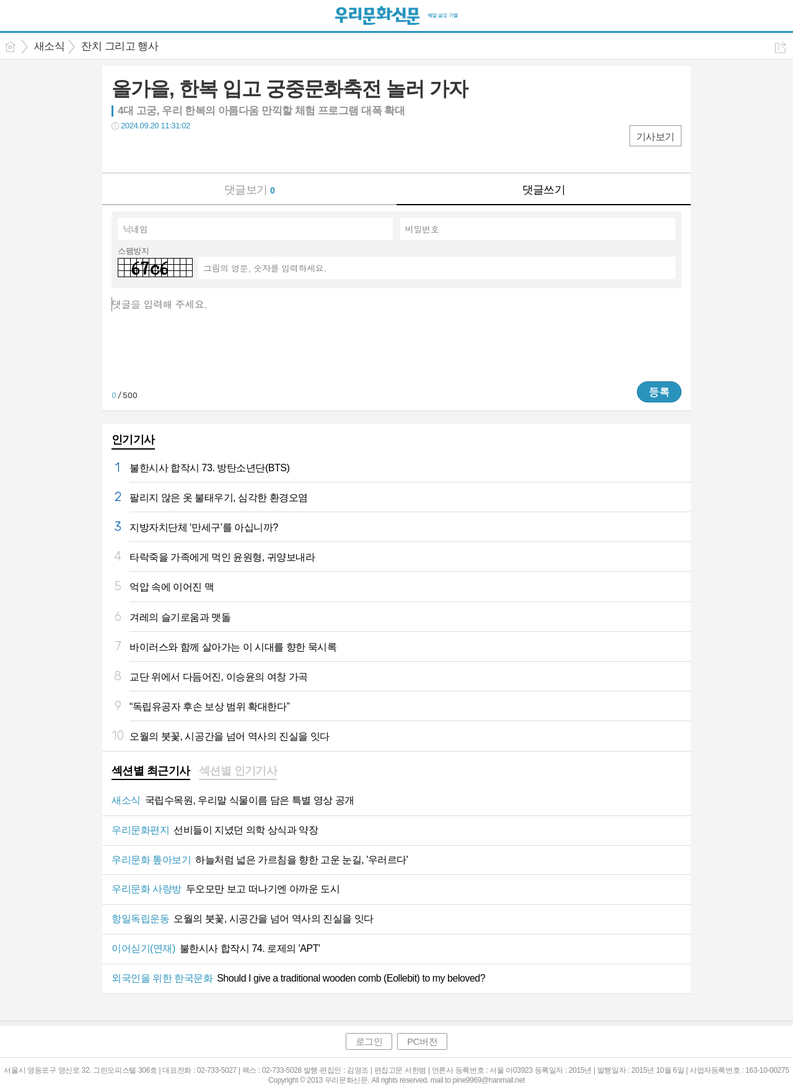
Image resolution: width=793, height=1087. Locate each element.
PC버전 (422, 1041)
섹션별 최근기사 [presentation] (151, 771)
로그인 (369, 1041)
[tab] (151, 772)
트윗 (147, 151)
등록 (659, 391)
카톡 (172, 151)
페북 (122, 151)
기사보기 (655, 136)
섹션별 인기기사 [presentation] (238, 771)
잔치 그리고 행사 (119, 46)
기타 (197, 151)
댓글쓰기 (544, 190)
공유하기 (780, 47)
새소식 (49, 46)
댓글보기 (249, 190)
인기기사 (133, 439)
